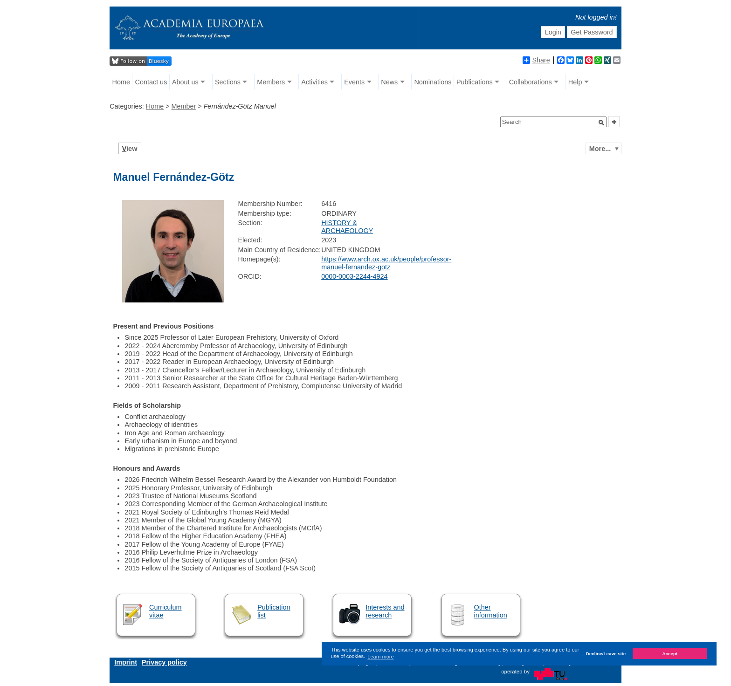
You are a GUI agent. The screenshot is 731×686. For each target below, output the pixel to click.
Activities (314, 82)
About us (185, 82)
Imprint (125, 662)
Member (184, 106)
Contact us (151, 82)
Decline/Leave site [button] (606, 653)
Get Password (592, 32)
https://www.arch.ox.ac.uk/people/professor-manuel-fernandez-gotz (386, 263)
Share (536, 60)
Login (553, 32)
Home (121, 82)
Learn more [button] (380, 656)
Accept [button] (669, 653)
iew (130, 148)
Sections (228, 82)
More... (600, 148)
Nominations (432, 82)
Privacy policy (164, 662)
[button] (601, 122)
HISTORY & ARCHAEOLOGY (347, 226)
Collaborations (530, 82)
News (389, 82)
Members (271, 82)
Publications (474, 82)
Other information (490, 611)
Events (354, 82)
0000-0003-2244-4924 (354, 276)
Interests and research (385, 611)
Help (575, 82)
